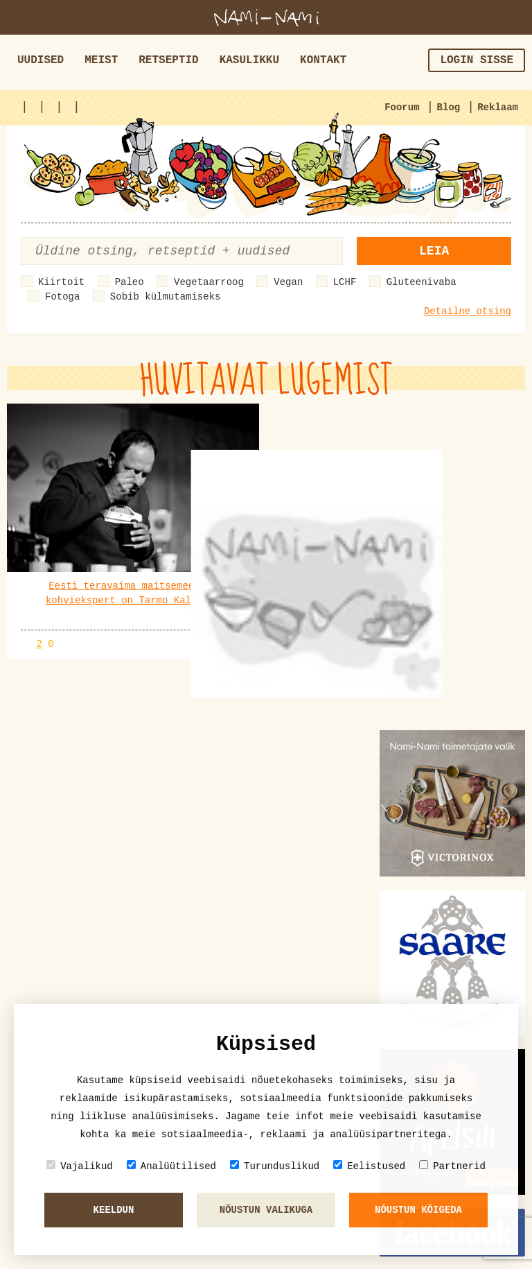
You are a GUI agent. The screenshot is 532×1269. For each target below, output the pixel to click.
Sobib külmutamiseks (165, 296)
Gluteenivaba (421, 282)
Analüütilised (171, 1166)
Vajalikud (79, 1166)
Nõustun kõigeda (418, 1210)
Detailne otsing (467, 311)
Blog (449, 107)
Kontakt (323, 60)
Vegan (288, 282)
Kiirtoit (61, 282)
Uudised (40, 60)
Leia (434, 251)
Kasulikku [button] (249, 60)
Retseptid (168, 60)
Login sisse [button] (476, 60)
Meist (101, 60)
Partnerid (452, 1166)
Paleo (129, 282)
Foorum (401, 107)
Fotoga (62, 296)
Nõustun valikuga (266, 1210)
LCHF (345, 282)
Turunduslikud (274, 1166)
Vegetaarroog (209, 282)
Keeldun (114, 1210)
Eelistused (369, 1166)
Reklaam (497, 107)
